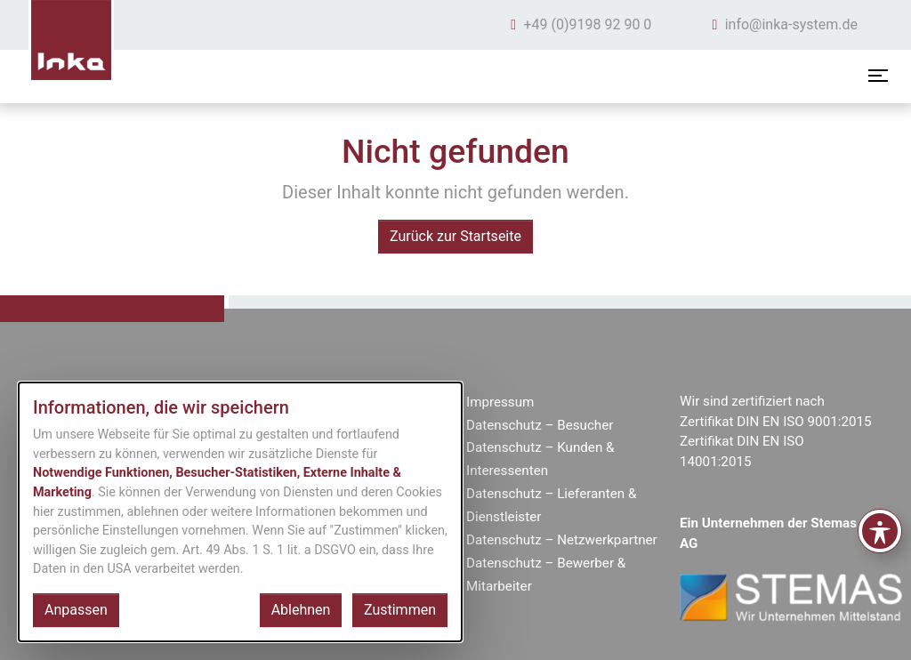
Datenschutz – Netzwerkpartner (561, 540)
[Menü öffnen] (878, 75)
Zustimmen (400, 609)
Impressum (500, 402)
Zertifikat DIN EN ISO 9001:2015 (776, 422)
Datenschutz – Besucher (539, 425)
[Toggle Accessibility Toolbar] (880, 531)
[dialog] (240, 512)
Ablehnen (301, 609)
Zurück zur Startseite (455, 236)
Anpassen (76, 609)
